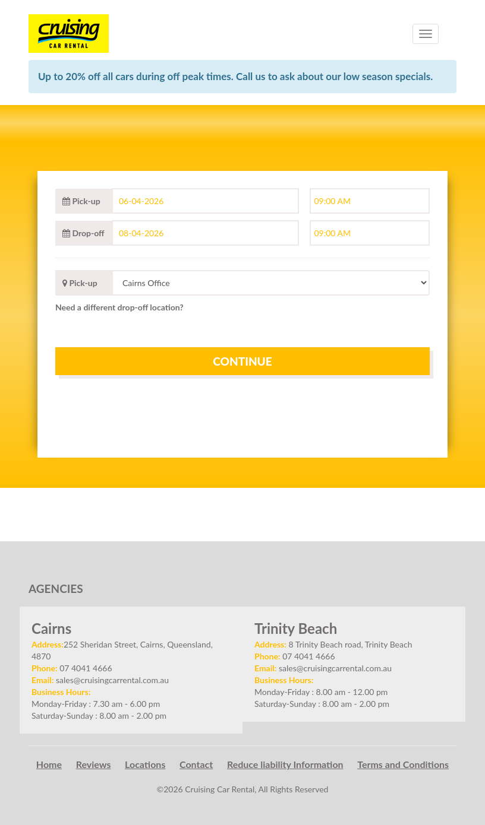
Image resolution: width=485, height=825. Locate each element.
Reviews (93, 764)
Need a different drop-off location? (119, 307)
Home (49, 764)
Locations (145, 764)
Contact (196, 764)
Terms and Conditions (403, 764)
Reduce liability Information (285, 764)
